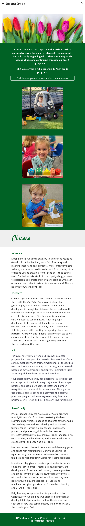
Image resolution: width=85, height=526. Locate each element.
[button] (3, 3)
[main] (42, 61)
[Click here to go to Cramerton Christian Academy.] (42, 78)
